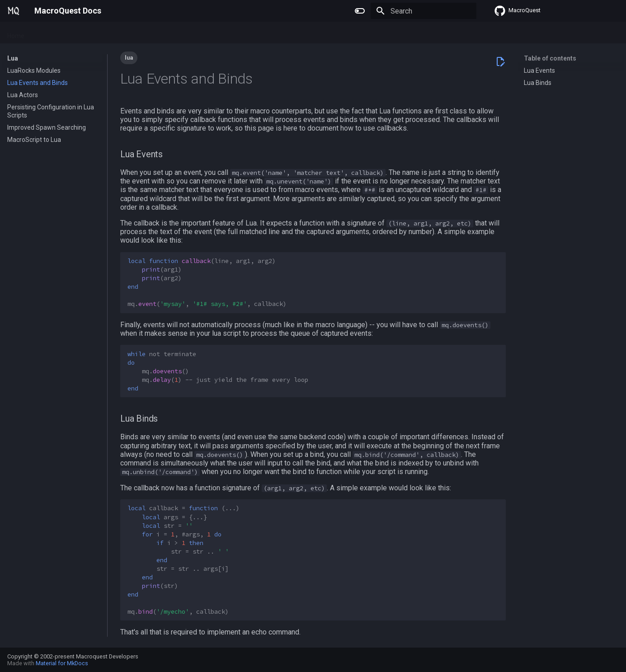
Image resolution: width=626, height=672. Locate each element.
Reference (135, 33)
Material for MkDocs (62, 663)
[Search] (423, 11)
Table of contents (550, 58)
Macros (77, 33)
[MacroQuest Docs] (14, 11)
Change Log (178, 33)
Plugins (45, 33)
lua (129, 57)
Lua (104, 33)
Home (15, 33)
